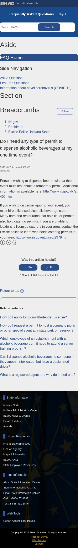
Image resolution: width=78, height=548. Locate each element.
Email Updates (12, 421)
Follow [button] (65, 111)
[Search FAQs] (19, 27)
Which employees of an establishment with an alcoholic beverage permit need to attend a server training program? (36, 343)
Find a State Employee (16, 443)
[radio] (28, 267)
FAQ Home (11, 57)
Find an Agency (12, 449)
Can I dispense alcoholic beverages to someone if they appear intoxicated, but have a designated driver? (36, 361)
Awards (7, 426)
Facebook (2, 242)
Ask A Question (11, 78)
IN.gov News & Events (16, 415)
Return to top (12, 290)
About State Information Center (21, 482)
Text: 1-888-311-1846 (16, 503)
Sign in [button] (63, 14)
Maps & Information (14, 454)
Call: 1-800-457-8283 (15, 498)
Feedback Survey (39, 537)
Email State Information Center (21, 493)
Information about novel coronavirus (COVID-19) (35, 88)
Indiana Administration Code (20, 410)
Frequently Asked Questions (31, 14)
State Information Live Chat (19, 487)
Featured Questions (14, 83)
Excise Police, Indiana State (29, 132)
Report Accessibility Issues (19, 520)
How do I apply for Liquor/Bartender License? (33, 317)
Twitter (8, 242)
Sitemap (39, 544)
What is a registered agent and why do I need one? (37, 375)
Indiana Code (11, 405)
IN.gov (13, 122)
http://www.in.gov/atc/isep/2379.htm (42, 237)
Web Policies (39, 540)
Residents (15, 127)
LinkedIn (14, 242)
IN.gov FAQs (11, 459)
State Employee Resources (19, 465)
